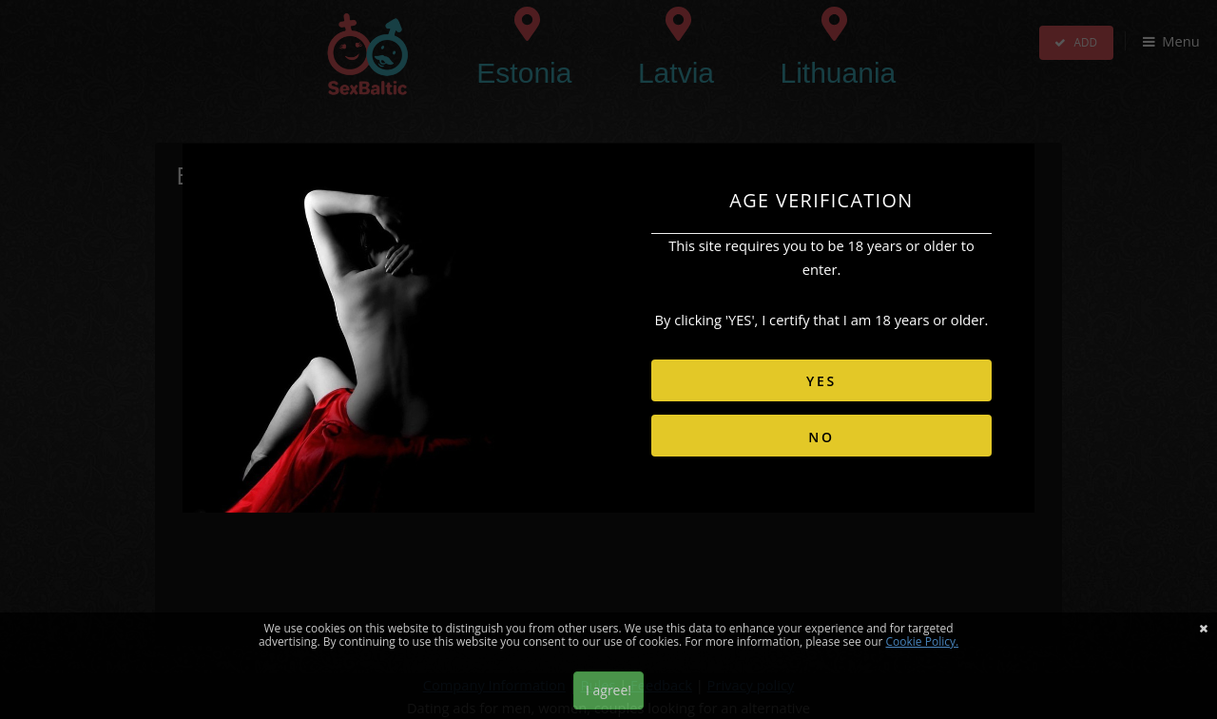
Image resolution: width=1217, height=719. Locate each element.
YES (821, 381)
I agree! (608, 690)
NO (821, 437)
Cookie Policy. (922, 641)
